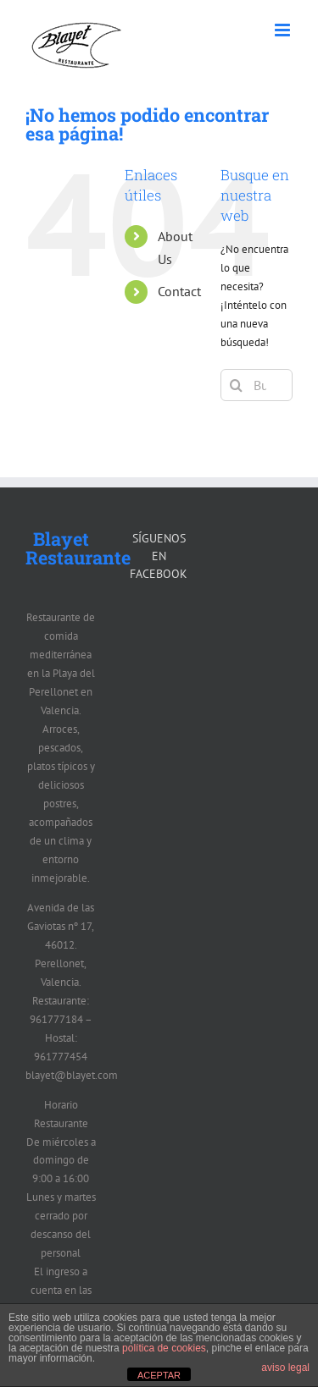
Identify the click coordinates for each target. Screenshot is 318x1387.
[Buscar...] (256, 385)
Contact (179, 291)
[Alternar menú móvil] (284, 30)
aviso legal (285, 1367)
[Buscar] (236, 385)
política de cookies (164, 1348)
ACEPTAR (159, 1375)
